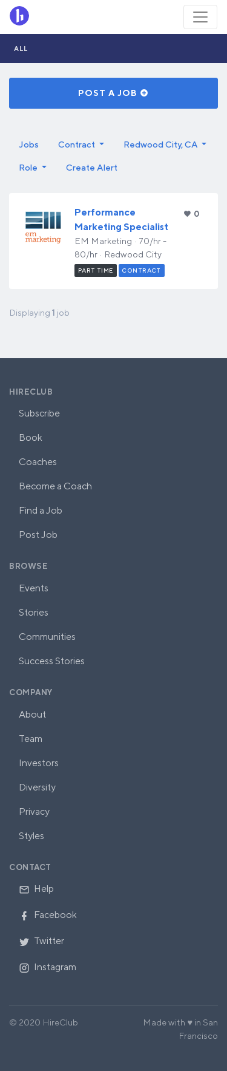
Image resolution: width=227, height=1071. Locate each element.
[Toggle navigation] (200, 17)
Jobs (29, 144)
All (21, 48)
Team (30, 738)
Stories (33, 612)
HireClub (31, 391)
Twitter (41, 941)
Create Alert (91, 167)
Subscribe (39, 413)
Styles (31, 835)
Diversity (37, 787)
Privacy (34, 811)
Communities (47, 636)
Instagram (47, 967)
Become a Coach (55, 486)
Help (36, 888)
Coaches (38, 461)
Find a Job (40, 510)
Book (30, 437)
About (32, 714)
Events (33, 588)
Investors (39, 763)
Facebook (48, 914)
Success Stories (52, 661)
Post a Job (113, 93)
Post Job (38, 534)
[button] (81, 144)
